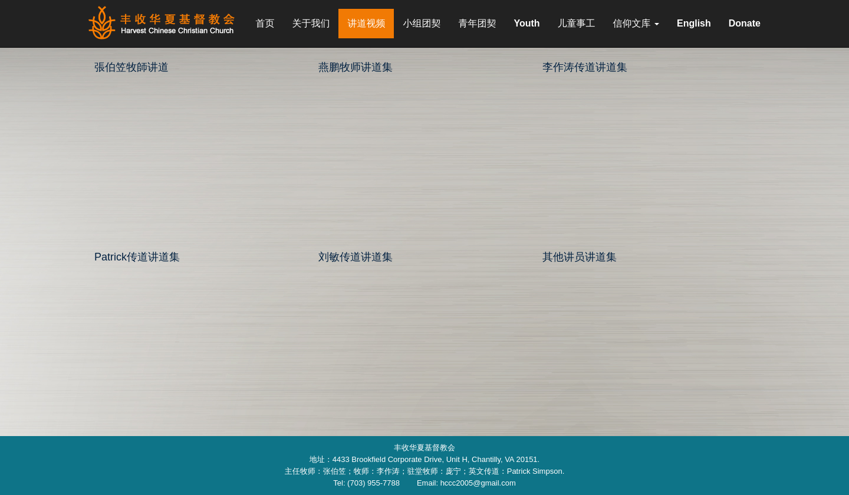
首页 (264, 23)
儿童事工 (576, 23)
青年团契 (477, 23)
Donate (745, 23)
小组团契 (421, 23)
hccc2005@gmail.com (478, 482)
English (694, 23)
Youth (526, 23)
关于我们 (311, 23)
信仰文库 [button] (636, 23)
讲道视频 (366, 23)
